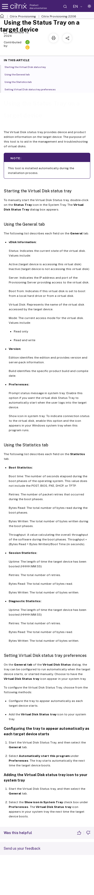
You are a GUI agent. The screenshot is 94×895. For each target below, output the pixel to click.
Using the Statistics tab (20, 81)
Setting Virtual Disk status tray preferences (32, 89)
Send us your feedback (22, 848)
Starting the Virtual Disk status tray (27, 66)
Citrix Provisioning (23, 16)
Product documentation (38, 6)
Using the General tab (19, 74)
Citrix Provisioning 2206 (58, 16)
